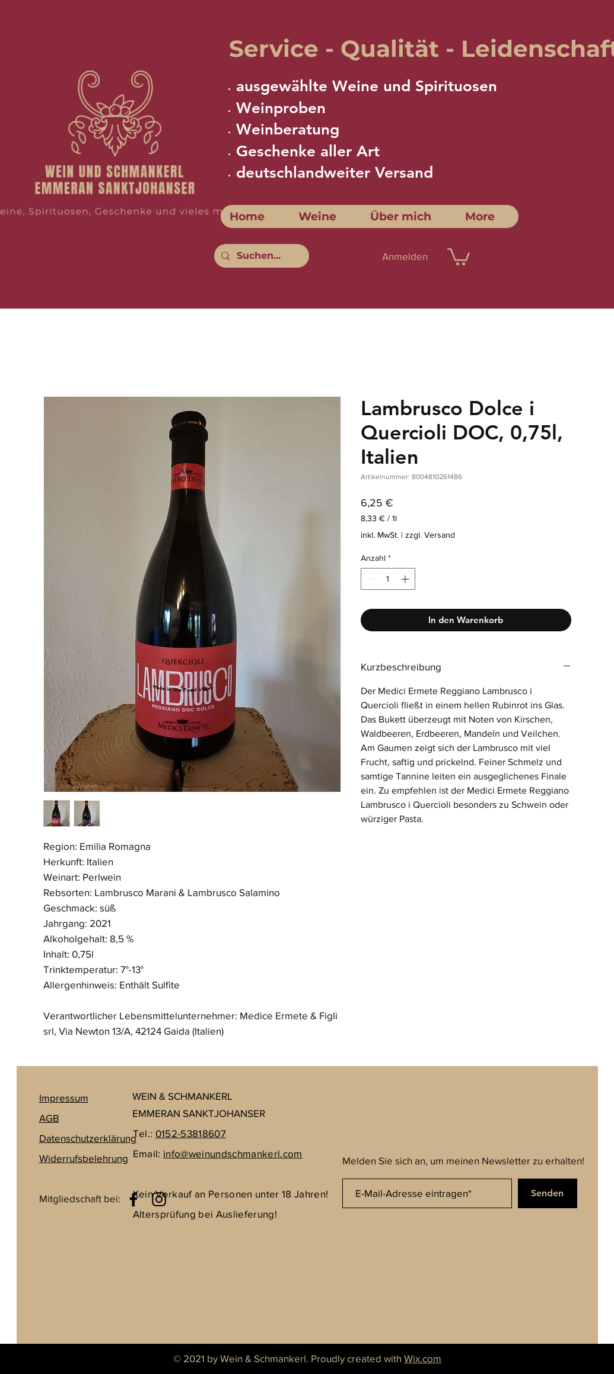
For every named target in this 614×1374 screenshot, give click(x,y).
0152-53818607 (190, 1133)
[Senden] (547, 1193)
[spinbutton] (388, 579)
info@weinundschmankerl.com (233, 1153)
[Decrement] (369, 579)
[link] (458, 255)
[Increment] (406, 579)
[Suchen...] (260, 256)
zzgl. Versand (430, 535)
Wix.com (422, 1358)
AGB (49, 1117)
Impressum (63, 1097)
